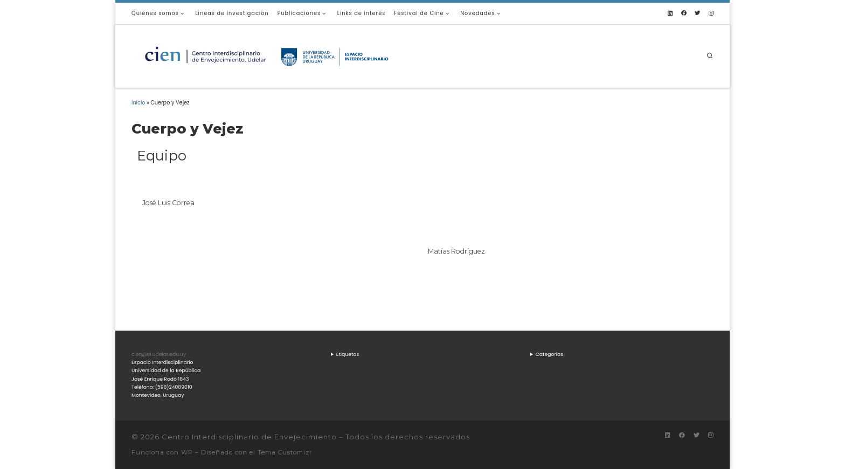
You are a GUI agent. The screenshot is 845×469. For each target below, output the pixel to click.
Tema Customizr (285, 452)
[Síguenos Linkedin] (670, 13)
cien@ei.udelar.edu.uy (158, 354)
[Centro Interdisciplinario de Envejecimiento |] (266, 55)
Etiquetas (347, 354)
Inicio (138, 102)
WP (187, 452)
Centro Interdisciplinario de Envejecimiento (249, 436)
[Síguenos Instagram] (711, 13)
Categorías (549, 354)
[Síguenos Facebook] (684, 13)
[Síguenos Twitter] (697, 13)
